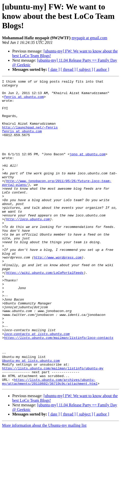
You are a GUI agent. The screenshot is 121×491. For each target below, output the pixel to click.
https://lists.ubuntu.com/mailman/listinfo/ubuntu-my (52, 426)
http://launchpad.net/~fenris (30, 137)
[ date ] (54, 69)
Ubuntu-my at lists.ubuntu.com (31, 417)
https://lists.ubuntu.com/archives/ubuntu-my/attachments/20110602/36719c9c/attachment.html (49, 442)
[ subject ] (85, 69)
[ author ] (101, 69)
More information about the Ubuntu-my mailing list (44, 486)
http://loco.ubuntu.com (28, 247)
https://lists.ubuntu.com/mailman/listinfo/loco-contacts (58, 389)
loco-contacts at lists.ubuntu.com (37, 385)
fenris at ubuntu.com (24, 100)
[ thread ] (68, 69)
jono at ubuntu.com (87, 169)
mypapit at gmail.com (89, 38)
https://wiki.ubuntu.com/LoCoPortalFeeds (45, 311)
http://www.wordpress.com (58, 293)
